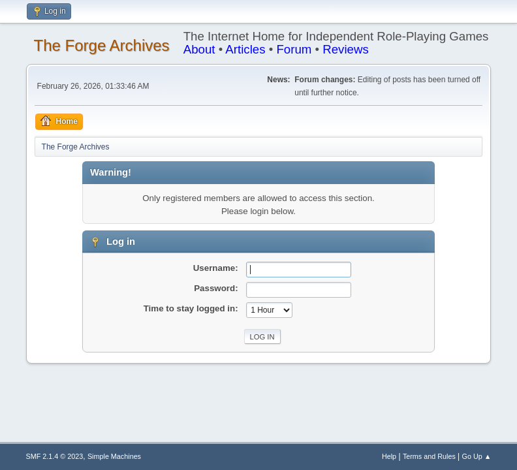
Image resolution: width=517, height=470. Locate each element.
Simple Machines (114, 456)
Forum (293, 49)
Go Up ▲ (477, 456)
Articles (245, 49)
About (199, 49)
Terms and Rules (429, 456)
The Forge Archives (102, 45)
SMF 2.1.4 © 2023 (55, 456)
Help (389, 456)
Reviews (345, 49)
